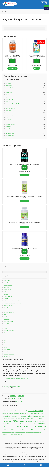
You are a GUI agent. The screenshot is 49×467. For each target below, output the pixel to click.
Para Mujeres (8, 121)
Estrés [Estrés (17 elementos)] (36, 416)
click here (19, 401)
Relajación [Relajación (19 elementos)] (34, 423)
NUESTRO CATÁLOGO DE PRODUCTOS (12, 386)
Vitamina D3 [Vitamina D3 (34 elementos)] (7, 434)
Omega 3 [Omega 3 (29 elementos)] (6, 423)
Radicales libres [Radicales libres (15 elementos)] (27, 423)
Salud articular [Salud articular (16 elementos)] (12, 426)
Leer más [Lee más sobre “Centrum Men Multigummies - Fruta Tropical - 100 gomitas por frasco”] (36, 68)
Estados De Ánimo (9, 99)
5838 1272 (21, 396)
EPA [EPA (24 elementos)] (32, 416)
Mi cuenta (6, 351)
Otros (7, 117)
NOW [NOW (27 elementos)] (35, 421)
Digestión (8, 97)
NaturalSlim (8, 110)
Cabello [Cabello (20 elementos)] (5, 413)
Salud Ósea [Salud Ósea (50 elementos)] (28, 430)
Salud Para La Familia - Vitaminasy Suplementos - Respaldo (17, 378)
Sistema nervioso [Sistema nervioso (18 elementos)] (6, 432)
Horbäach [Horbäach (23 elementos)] (28, 418)
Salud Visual (8, 126)
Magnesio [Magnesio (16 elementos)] (19, 421)
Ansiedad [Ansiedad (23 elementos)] (5, 411)
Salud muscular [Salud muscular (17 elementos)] (18, 429)
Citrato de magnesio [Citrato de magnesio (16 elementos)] (18, 413)
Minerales (8, 101)
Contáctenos (7, 356)
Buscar (24, 465)
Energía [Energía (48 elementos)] (25, 416)
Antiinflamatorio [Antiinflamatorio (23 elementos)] (23, 411)
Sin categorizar (9, 128)
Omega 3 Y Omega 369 (10, 115)
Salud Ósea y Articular (10, 124)
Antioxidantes (9, 85)
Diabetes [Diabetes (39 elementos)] (38, 413)
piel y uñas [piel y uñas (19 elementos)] (21, 423)
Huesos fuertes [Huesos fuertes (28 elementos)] (37, 418)
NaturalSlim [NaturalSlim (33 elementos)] (27, 421)
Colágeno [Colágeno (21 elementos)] (26, 413)
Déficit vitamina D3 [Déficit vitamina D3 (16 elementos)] (16, 416)
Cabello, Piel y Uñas (10, 87)
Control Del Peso (9, 92)
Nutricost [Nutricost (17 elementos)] (41, 421)
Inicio (5, 11)
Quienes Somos (7, 342)
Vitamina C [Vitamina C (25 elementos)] (37, 432)
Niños (7, 112)
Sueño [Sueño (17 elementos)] (14, 432)
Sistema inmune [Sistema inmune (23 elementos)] (40, 429)
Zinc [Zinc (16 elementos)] (20, 434)
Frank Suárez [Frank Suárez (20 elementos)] (9, 418)
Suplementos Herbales (10, 133)
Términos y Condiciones (9, 354)
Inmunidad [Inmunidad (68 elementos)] (9, 421)
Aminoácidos (8, 83)
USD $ (46, 8)
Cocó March (8, 90)
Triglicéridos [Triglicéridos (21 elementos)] (29, 432)
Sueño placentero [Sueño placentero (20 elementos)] (21, 432)
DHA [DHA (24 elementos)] (31, 413)
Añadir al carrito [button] (12, 68)
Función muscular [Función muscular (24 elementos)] (19, 418)
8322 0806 (13, 396)
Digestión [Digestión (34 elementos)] (6, 416)
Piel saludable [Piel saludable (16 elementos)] (14, 423)
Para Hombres (9, 119)
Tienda (5, 345)
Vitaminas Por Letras (10, 135)
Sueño (7, 131)
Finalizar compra (7, 349)
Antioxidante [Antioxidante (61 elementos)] (35, 411)
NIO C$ (46, 6)
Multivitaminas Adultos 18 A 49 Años (13, 103)
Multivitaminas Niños (10, 108)
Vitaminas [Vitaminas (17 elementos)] (16, 434)
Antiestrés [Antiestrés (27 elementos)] (14, 411)
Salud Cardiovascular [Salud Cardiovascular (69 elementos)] (29, 426)
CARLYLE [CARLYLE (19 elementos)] (10, 413)
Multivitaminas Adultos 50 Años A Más (14, 106)
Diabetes (7, 94)
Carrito (5, 347)
